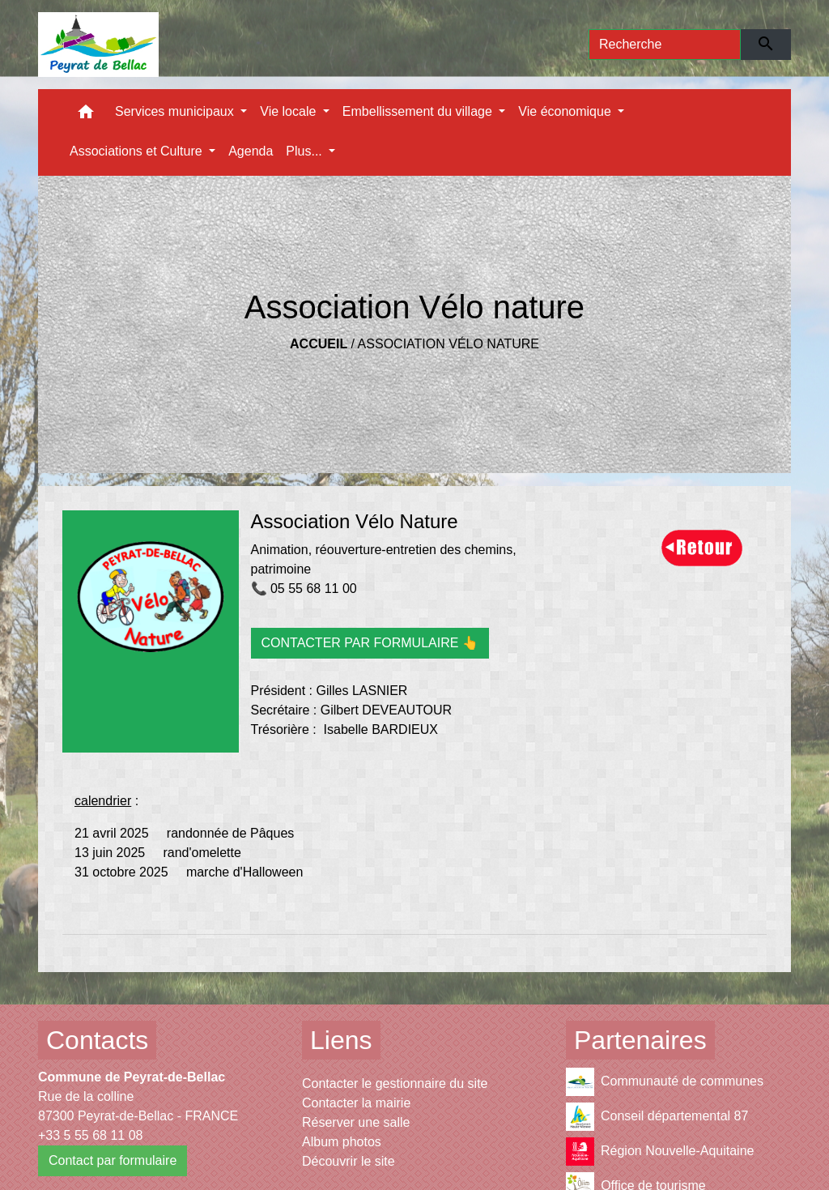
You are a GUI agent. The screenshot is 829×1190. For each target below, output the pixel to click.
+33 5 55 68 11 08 (90, 1135)
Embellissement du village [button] (418, 111)
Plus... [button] (305, 151)
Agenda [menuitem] (250, 151)
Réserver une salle (356, 1122)
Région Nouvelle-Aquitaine (660, 1151)
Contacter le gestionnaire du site (394, 1083)
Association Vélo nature (448, 344)
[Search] (665, 44)
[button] (85, 115)
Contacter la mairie (356, 1103)
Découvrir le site (348, 1161)
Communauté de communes (664, 1082)
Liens (341, 1040)
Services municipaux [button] (176, 111)
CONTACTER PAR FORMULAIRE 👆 (369, 643)
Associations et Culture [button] (138, 151)
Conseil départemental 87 (657, 1117)
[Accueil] (98, 44)
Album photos (341, 1142)
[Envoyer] (766, 44)
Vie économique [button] (566, 111)
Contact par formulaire (112, 1160)
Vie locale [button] (290, 111)
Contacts (97, 1040)
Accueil (318, 344)
